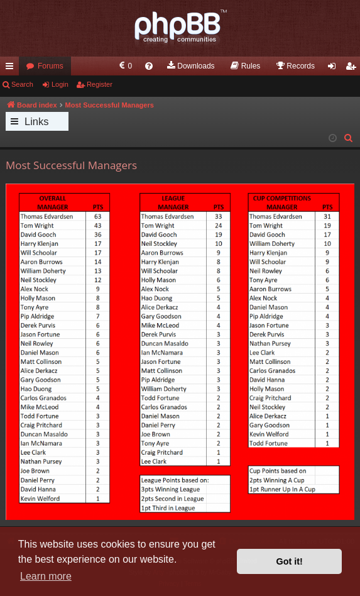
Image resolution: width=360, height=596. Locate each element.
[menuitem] (124, 66)
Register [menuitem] (353, 68)
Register (99, 84)
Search (22, 84)
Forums (50, 66)
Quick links (12, 68)
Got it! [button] (289, 561)
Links (37, 121)
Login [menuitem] (334, 68)
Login (60, 84)
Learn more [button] (46, 576)
